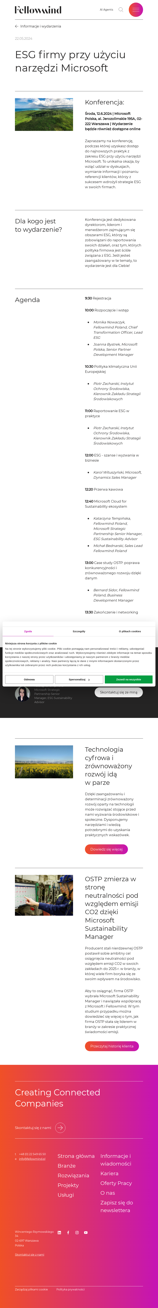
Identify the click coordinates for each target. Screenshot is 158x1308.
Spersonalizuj (79, 679)
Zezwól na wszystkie (128, 679)
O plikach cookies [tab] (130, 631)
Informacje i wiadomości (115, 1160)
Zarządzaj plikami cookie (31, 1289)
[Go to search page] (121, 9)
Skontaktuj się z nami (29, 1254)
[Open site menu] (136, 10)
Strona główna (76, 1156)
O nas (107, 1193)
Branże (67, 1166)
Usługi (66, 1195)
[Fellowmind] (39, 10)
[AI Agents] (106, 10)
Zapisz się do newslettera (116, 1206)
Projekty (68, 1185)
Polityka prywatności (70, 1289)
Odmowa (29, 679)
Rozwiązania (73, 1175)
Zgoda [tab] (28, 631)
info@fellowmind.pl (32, 1159)
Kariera (109, 1173)
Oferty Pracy (116, 1183)
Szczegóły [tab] (79, 631)
